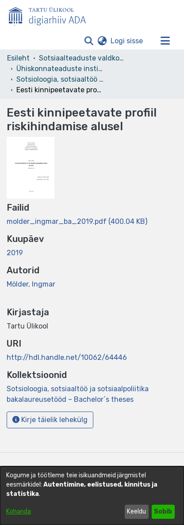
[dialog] (92, 495)
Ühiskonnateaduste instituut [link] (60, 68)
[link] (77, 221)
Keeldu (136, 511)
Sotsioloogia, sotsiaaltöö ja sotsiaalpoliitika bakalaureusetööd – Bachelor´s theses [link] (60, 79)
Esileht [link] (18, 58)
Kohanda (18, 511)
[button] (88, 41)
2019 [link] (15, 253)
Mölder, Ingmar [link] (31, 284)
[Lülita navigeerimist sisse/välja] (165, 41)
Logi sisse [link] (127, 41)
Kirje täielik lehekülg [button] (50, 419)
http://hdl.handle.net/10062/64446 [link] (67, 357)
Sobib (163, 511)
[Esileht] (51, 15)
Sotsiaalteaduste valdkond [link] (83, 58)
